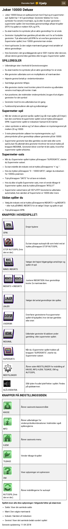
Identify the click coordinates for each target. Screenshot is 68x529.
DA (63, 3)
